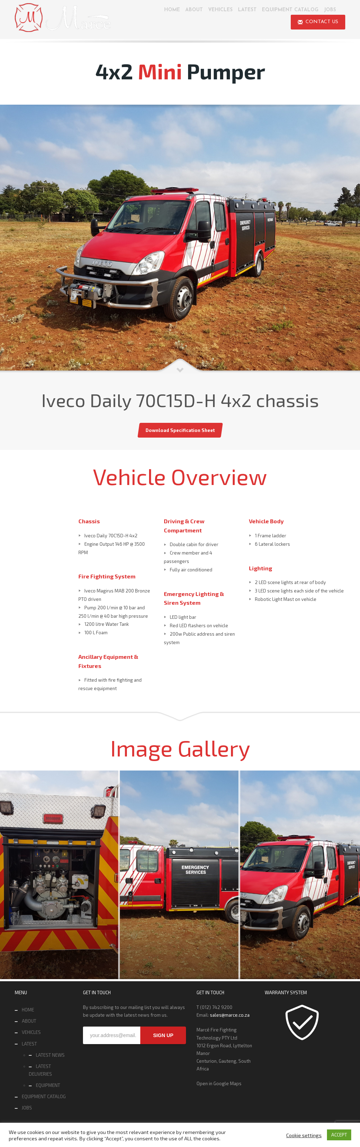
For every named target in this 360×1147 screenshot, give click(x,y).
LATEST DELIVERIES (40, 1070)
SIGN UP (163, 1035)
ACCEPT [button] (339, 1135)
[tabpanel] (180, 239)
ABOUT (29, 1021)
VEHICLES (31, 1032)
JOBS (27, 1107)
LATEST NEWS (50, 1055)
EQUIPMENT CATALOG (44, 1096)
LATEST (29, 1044)
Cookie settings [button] (304, 1135)
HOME (28, 1009)
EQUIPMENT (48, 1085)
